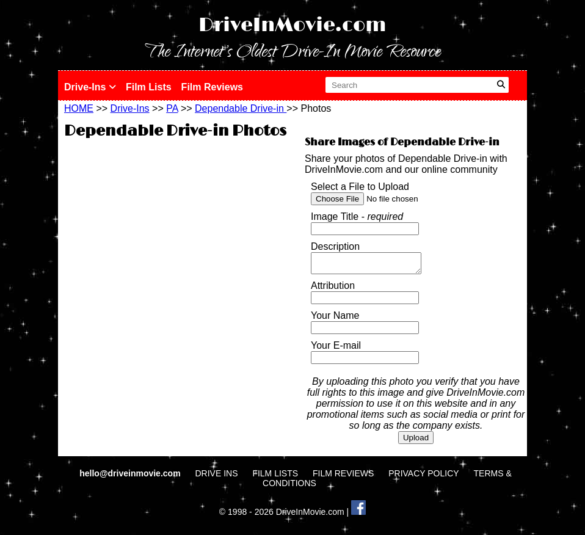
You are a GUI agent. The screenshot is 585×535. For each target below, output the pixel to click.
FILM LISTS (275, 477)
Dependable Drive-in (240, 108)
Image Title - (357, 216)
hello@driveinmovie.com (131, 477)
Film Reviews (212, 87)
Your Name (335, 319)
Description (335, 246)
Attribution (333, 289)
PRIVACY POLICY (423, 477)
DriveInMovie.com (292, 25)
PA (172, 108)
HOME (78, 108)
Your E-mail (336, 349)
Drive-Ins (90, 87)
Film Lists (149, 87)
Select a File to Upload (360, 186)
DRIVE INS (216, 477)
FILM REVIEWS (343, 477)
